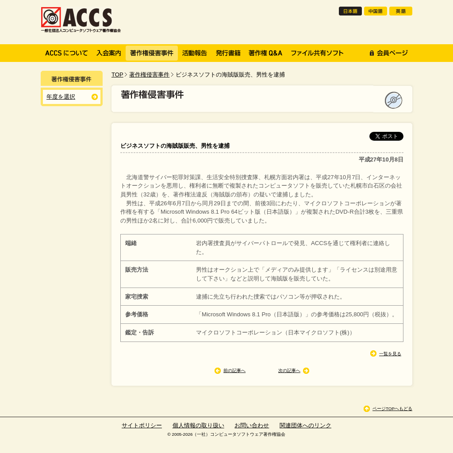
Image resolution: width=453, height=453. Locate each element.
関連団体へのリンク (305, 425)
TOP (117, 74)
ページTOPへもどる (392, 408)
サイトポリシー (142, 425)
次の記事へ (289, 370)
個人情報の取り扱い (198, 425)
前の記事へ (234, 370)
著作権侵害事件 (149, 74)
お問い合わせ (251, 425)
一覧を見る (390, 353)
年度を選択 (60, 96)
